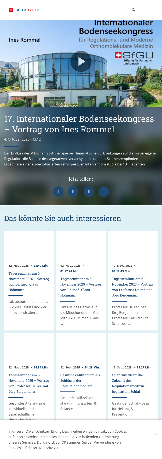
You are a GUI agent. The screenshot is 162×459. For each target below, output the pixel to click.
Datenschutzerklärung (43, 431)
